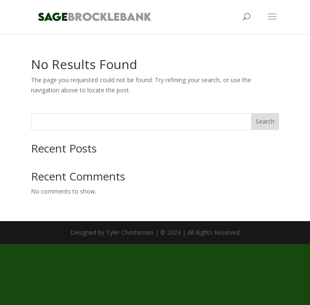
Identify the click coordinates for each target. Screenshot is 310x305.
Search (265, 121)
